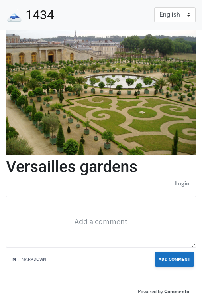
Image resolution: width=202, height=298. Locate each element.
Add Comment (174, 259)
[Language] (175, 14)
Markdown (29, 259)
